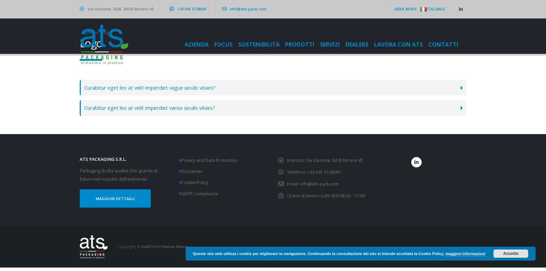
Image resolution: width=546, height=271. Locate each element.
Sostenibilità (259, 44)
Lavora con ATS (398, 44)
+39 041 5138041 (188, 8)
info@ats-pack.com (244, 8)
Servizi (330, 44)
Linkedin (416, 164)
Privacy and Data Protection (209, 162)
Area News (405, 8)
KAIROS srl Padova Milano (166, 250)
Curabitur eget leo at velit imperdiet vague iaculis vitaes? (155, 88)
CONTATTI (443, 44)
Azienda (197, 44)
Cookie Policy (194, 185)
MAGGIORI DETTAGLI (117, 201)
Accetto (510, 253)
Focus (223, 44)
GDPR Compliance (199, 196)
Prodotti (299, 44)
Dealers (356, 44)
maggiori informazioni (465, 254)
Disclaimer (192, 173)
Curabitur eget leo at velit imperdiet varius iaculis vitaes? (156, 109)
